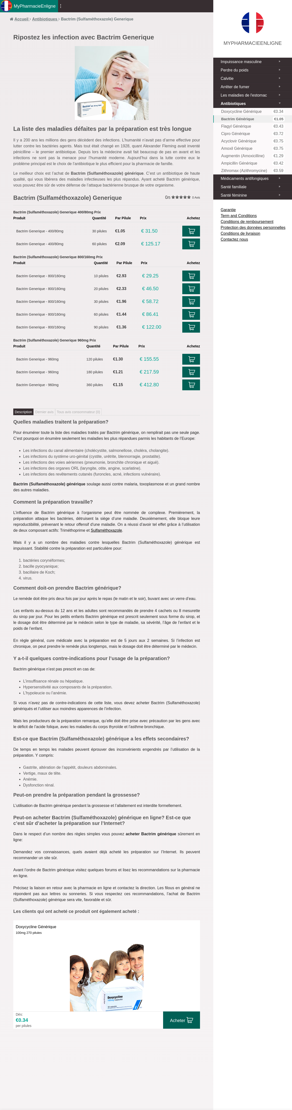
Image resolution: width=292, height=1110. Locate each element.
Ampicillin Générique (253, 163)
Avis (196, 197)
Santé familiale (233, 187)
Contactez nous (234, 239)
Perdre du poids (234, 70)
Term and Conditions (239, 216)
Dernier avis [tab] (44, 412)
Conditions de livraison (240, 233)
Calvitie (227, 78)
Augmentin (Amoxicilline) (253, 156)
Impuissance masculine (241, 62)
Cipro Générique (253, 133)
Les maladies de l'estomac (244, 95)
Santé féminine (234, 195)
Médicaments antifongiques (245, 178)
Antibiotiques (233, 104)
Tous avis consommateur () (78, 412)
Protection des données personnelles (253, 227)
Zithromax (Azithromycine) (253, 170)
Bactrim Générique (253, 119)
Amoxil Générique (253, 148)
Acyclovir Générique (253, 141)
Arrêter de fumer (235, 87)
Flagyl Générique (253, 126)
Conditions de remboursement (247, 222)
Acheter (177, 1020)
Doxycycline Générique (253, 111)
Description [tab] (23, 412)
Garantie (228, 210)
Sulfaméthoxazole (106, 530)
